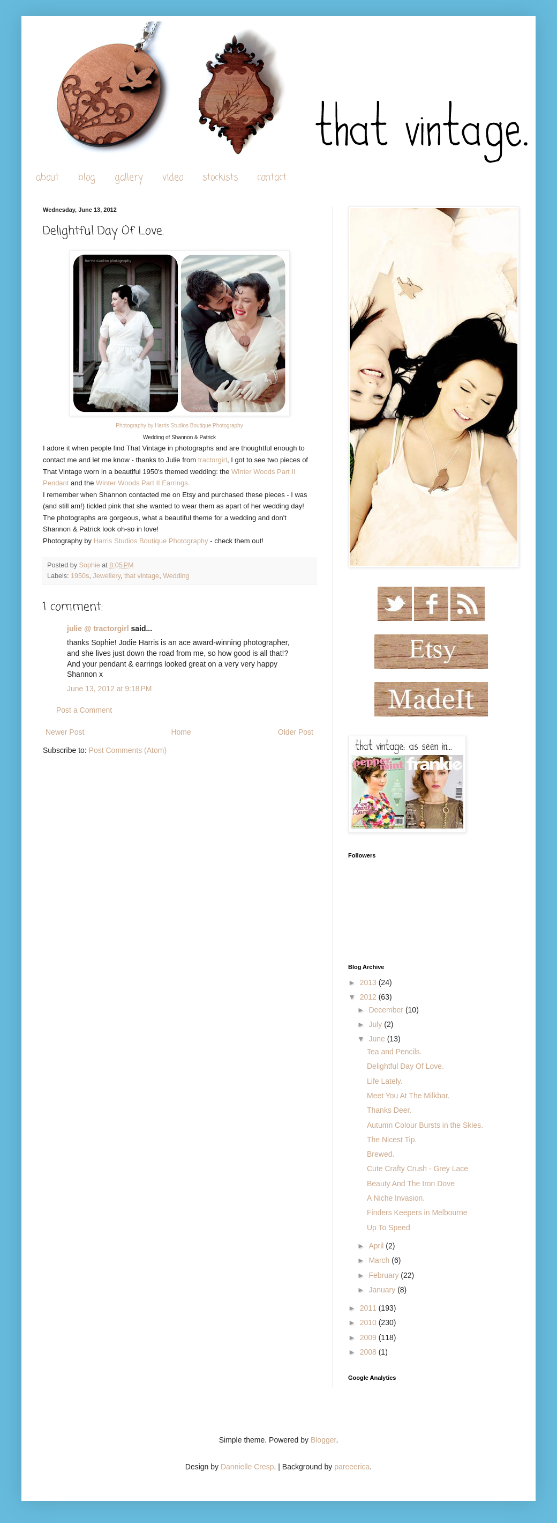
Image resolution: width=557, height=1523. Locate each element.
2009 (369, 1337)
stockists (220, 177)
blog (86, 177)
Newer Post (65, 732)
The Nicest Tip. (392, 1139)
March (380, 1260)
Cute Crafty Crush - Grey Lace (417, 1168)
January (382, 1289)
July (376, 1024)
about (47, 177)
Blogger (323, 1440)
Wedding (176, 576)
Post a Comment (84, 710)
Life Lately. (385, 1081)
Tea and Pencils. (394, 1051)
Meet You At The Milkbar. (408, 1095)
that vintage (141, 576)
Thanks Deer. (389, 1110)
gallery (129, 177)
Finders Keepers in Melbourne (417, 1212)
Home (181, 732)
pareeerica (352, 1466)
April (377, 1245)
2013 (369, 982)
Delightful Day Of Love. (405, 1066)
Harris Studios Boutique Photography (151, 541)
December (386, 1010)
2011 (369, 1308)
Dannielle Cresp (247, 1466)
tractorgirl (212, 460)
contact (272, 177)
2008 (369, 1352)
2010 (369, 1322)
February (384, 1275)
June (377, 1038)
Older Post (295, 732)
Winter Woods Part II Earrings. (143, 483)
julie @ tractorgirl (98, 628)
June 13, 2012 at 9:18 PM (109, 688)
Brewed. (380, 1154)
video (172, 177)
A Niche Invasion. (396, 1198)
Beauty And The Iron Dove (411, 1183)
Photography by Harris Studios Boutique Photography (179, 425)
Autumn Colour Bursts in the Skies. (425, 1125)
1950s (80, 576)
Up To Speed (388, 1227)
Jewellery (107, 576)
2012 (369, 997)
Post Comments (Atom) (128, 750)
